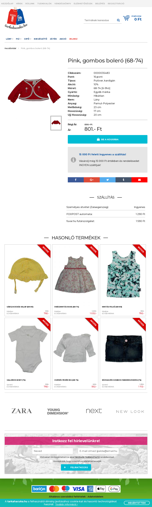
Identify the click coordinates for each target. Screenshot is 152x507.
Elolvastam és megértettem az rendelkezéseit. (75, 456)
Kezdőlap (7, 3)
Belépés (100, 3)
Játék (53, 39)
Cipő (27, 39)
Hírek (19, 3)
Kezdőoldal (10, 48)
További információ (66, 504)
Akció (63, 39)
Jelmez (73, 39)
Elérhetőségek (83, 3)
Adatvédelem (95, 496)
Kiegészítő (40, 39)
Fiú (18, 39)
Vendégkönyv (62, 3)
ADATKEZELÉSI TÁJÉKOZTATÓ (85, 456)
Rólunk (30, 3)
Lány (9, 39)
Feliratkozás (76, 466)
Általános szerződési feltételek (67, 496)
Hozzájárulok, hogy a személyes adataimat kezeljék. (75, 460)
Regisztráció (116, 3)
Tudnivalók (44, 3)
